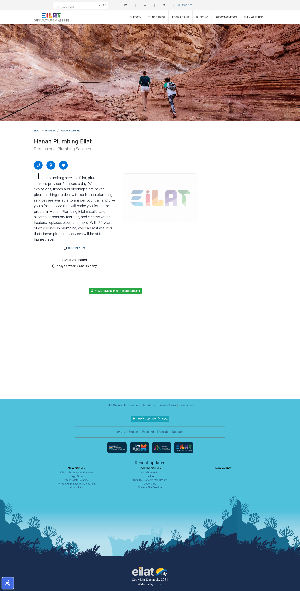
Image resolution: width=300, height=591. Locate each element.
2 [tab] (153, 125)
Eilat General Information (123, 405)
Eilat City (135, 17)
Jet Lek (150, 476)
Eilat (37, 130)
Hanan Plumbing (70, 130)
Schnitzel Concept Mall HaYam (76, 472)
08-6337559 (76, 248)
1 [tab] (147, 125)
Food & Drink (180, 17)
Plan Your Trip (253, 17)
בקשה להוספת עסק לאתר (150, 418)
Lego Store (76, 476)
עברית (121, 432)
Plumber (50, 130)
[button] (8, 583)
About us (149, 405)
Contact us (186, 405)
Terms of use (167, 405)
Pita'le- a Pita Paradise (76, 480)
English (134, 432)
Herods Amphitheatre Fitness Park (76, 483)
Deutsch (177, 432)
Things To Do (156, 17)
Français (163, 432)
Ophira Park (76, 487)
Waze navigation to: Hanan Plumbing (115, 290)
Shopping (202, 17)
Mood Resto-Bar (150, 472)
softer (158, 584)
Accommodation (226, 17)
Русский (148, 432)
